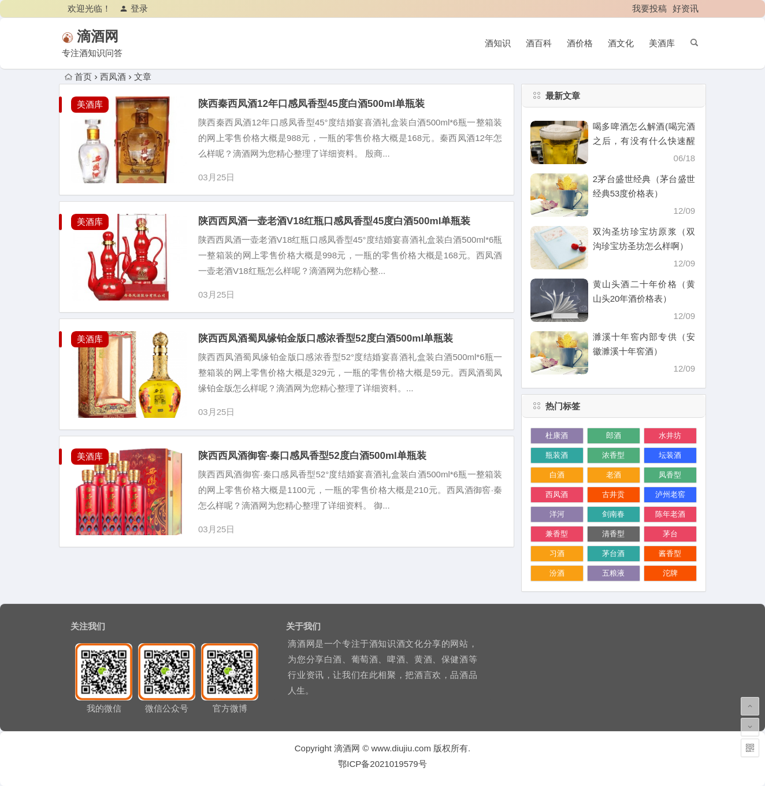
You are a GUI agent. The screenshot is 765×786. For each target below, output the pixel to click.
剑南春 (613, 514)
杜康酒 (556, 435)
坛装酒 (670, 455)
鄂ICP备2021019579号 (382, 764)
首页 (78, 76)
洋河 (557, 514)
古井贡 (613, 494)
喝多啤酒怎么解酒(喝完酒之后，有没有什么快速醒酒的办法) (644, 140)
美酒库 (662, 43)
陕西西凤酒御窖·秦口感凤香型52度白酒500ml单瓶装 (312, 455)
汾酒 (557, 573)
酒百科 (539, 43)
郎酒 (613, 435)
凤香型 (670, 474)
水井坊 (670, 435)
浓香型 (613, 455)
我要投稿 (649, 8)
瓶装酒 (556, 455)
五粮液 (613, 573)
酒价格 (580, 43)
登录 (134, 8)
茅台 (670, 533)
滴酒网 (114, 36)
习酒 (557, 553)
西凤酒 (556, 494)
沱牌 (670, 573)
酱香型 (670, 553)
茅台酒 (613, 553)
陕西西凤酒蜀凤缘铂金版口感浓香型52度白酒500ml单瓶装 (325, 338)
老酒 (613, 474)
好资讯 (686, 8)
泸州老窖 (670, 494)
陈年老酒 (670, 514)
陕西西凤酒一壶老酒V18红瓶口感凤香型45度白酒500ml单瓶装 (334, 221)
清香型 (613, 533)
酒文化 (621, 43)
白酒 (557, 474)
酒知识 (498, 43)
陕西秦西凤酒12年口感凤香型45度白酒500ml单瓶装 (311, 103)
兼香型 (556, 533)
